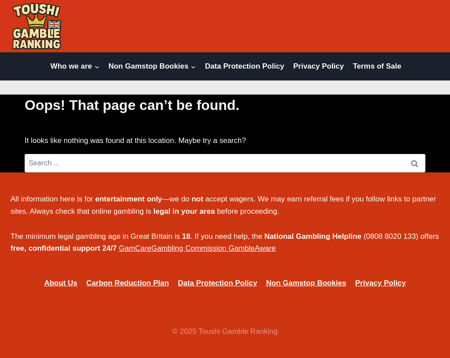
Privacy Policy (318, 66)
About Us (60, 283)
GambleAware (252, 248)
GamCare (135, 248)
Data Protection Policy (244, 66)
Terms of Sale (377, 66)
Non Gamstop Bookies (306, 283)
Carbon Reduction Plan (127, 283)
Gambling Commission (188, 248)
